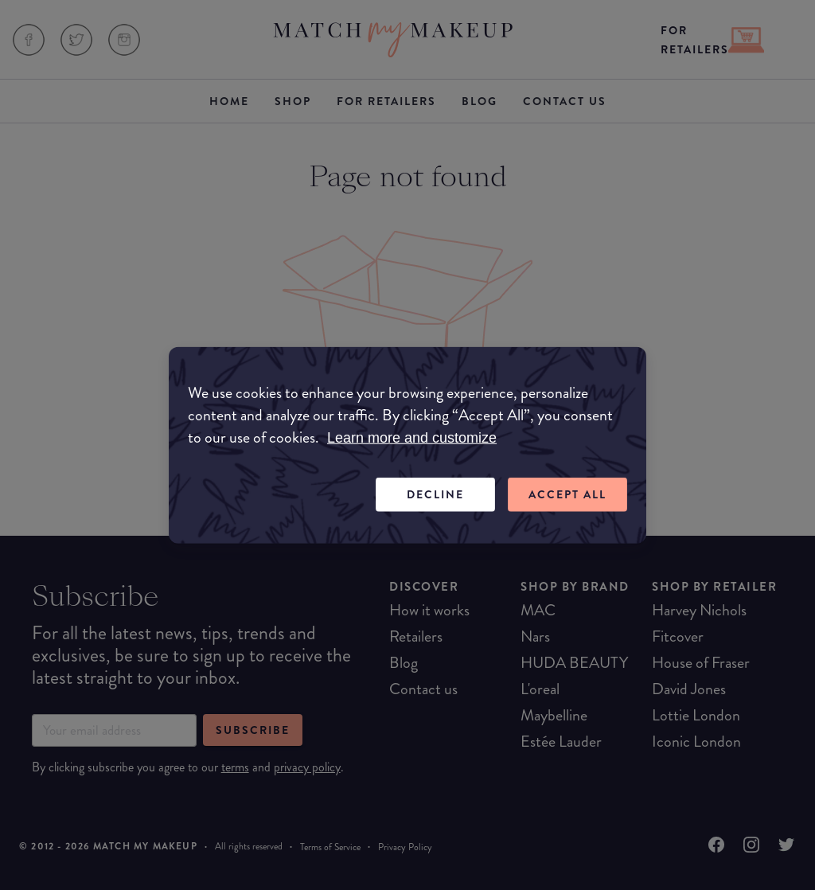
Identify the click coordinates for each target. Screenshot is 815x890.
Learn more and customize (412, 438)
